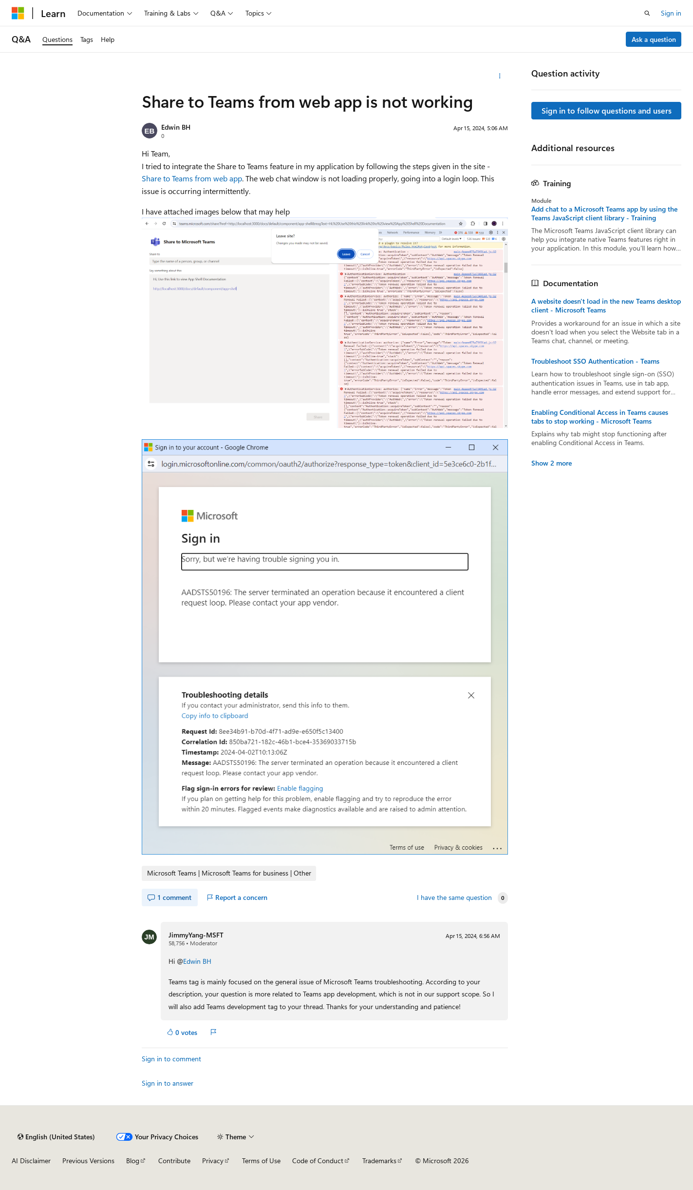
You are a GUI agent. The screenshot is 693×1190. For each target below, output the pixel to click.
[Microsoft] (18, 13)
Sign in (671, 13)
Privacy (213, 1160)
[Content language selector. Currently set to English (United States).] (56, 1137)
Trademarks (379, 1160)
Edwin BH (175, 127)
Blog (132, 1160)
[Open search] (647, 13)
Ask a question (654, 39)
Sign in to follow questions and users (607, 110)
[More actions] (499, 76)
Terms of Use (261, 1160)
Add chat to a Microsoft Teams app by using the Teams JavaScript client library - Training (604, 213)
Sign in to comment (171, 1058)
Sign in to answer (167, 1083)
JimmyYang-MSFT (196, 934)
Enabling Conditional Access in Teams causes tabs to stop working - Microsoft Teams (599, 417)
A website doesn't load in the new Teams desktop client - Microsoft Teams (606, 305)
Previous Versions (88, 1160)
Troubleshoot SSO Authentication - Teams (595, 361)
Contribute (174, 1160)
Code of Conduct (317, 1160)
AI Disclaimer (31, 1160)
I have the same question (454, 897)
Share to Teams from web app (192, 178)
